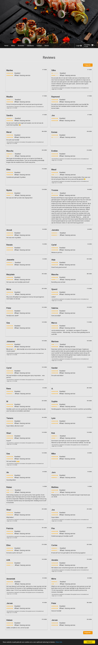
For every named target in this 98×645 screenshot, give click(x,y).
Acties (47, 46)
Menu (13, 46)
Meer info (59, 642)
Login (79, 46)
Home (6, 46)
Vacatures (30, 46)
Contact (39, 46)
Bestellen (21, 46)
